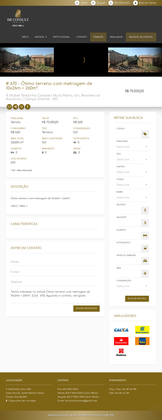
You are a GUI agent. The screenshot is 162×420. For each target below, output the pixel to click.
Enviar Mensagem (86, 308)
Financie (98, 37)
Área (118, 268)
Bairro (119, 192)
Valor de (121, 205)
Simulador (116, 37)
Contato (81, 37)
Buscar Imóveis (137, 298)
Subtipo (120, 167)
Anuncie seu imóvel (141, 37)
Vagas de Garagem (126, 255)
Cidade (120, 179)
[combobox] (132, 147)
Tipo (118, 154)
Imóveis (41, 37)
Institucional (61, 37)
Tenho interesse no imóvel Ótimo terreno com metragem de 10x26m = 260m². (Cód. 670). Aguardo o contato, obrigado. (55, 295)
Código (120, 129)
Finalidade (122, 141)
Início (25, 37)
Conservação (123, 281)
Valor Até (121, 217)
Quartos (121, 230)
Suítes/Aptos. (123, 243)
